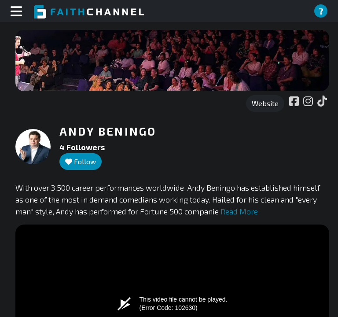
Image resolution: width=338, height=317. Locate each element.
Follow (80, 161)
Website (265, 103)
